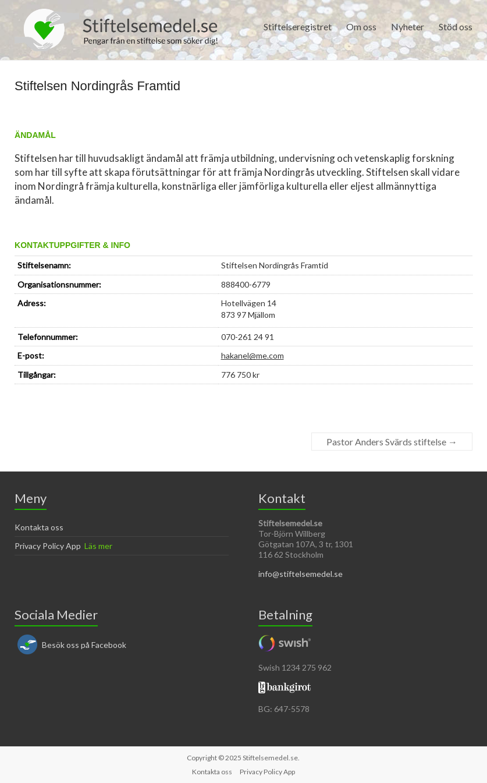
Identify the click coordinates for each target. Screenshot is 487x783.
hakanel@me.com (252, 355)
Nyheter (407, 26)
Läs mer (98, 546)
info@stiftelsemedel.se (300, 574)
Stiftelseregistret (298, 26)
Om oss (361, 26)
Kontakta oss (39, 527)
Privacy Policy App (48, 546)
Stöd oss (455, 26)
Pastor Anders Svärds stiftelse (391, 441)
